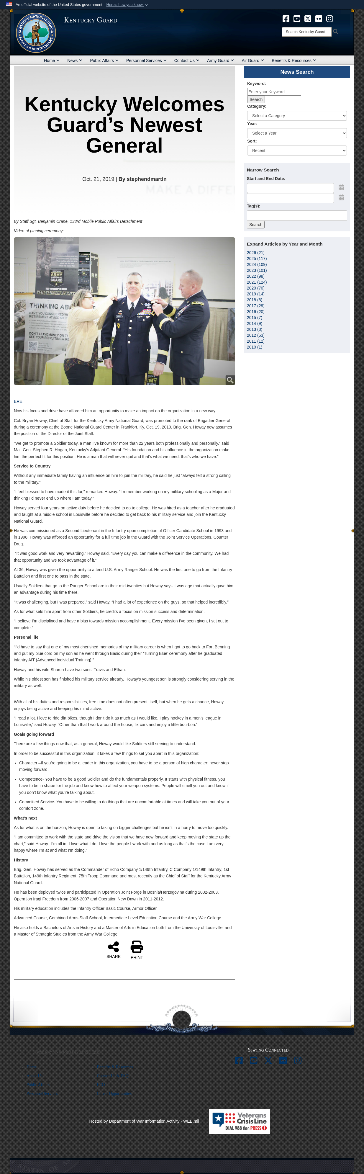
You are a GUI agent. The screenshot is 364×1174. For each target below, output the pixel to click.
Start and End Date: (266, 178)
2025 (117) (257, 258)
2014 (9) (254, 323)
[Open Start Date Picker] (341, 187)
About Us (34, 1076)
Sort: (252, 141)
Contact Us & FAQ (112, 1076)
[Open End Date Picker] (341, 197)
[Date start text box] (290, 188)
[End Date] (290, 198)
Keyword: (256, 83)
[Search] (307, 32)
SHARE (113, 950)
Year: (252, 123)
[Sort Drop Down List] (297, 150)
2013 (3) (254, 329)
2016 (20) (256, 311)
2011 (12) (256, 341)
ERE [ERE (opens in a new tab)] (18, 401)
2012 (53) (256, 335)
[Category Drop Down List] (297, 116)
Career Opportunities (114, 1093)
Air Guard (253, 60)
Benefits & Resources (294, 60)
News (74, 60)
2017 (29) (256, 305)
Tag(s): (253, 206)
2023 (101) (257, 270)
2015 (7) (254, 317)
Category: (256, 106)
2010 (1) (254, 347)
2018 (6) (254, 299)
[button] (127, 5)
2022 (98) (256, 276)
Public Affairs (104, 60)
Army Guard (220, 60)
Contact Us (186, 60)
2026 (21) (256, 252)
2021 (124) (257, 282)
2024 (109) (257, 264)
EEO (101, 1085)
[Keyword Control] (274, 92)
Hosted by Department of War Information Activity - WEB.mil (144, 1121)
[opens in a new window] (286, 18)
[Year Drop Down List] (297, 133)
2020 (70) (256, 288)
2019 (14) (256, 294)
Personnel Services (146, 60)
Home (52, 60)
